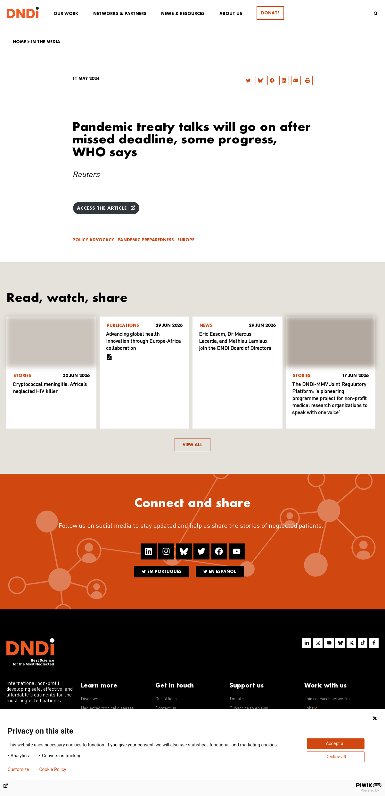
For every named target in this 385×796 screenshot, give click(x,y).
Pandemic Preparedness (146, 239)
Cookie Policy (52, 769)
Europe (185, 239)
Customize (18, 769)
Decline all (335, 756)
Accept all (336, 743)
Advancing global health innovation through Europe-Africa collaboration (143, 341)
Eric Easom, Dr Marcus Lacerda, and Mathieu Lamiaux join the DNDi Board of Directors (236, 341)
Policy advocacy (93, 239)
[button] (248, 80)
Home (19, 41)
